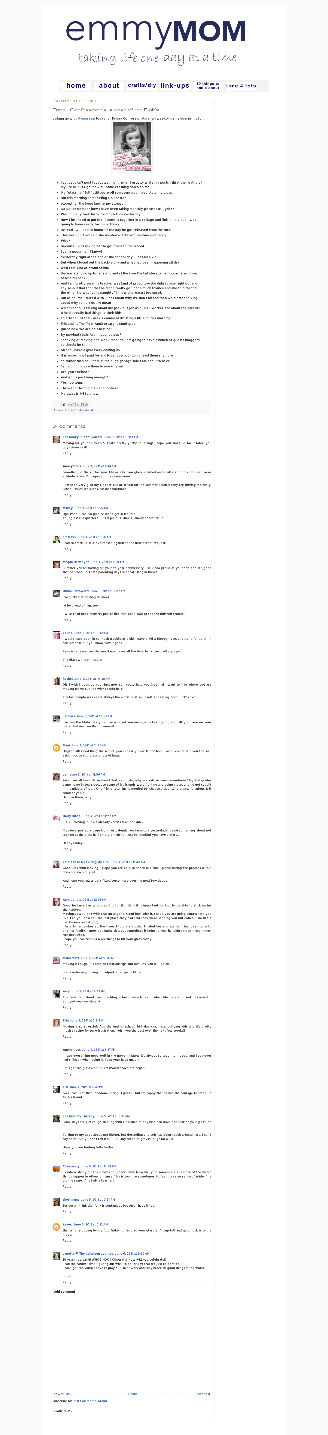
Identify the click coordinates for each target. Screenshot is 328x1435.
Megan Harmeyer (76, 562)
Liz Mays (69, 537)
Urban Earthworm (76, 591)
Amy (66, 899)
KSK (65, 1087)
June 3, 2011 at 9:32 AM (91, 633)
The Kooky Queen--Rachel (82, 437)
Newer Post (62, 1394)
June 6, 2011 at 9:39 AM (132, 1253)
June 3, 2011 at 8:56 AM (94, 537)
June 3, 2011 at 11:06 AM (87, 774)
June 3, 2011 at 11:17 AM (99, 816)
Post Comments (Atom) (90, 1401)
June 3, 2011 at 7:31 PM (86, 1020)
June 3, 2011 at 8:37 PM (99, 1049)
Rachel (68, 678)
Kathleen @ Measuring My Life (86, 862)
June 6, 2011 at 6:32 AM (90, 1224)
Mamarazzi (86, 118)
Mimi (66, 745)
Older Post (202, 1394)
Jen (65, 774)
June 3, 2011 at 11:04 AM (88, 745)
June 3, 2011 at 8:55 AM (91, 508)
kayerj (67, 1224)
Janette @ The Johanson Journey (88, 1253)
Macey (68, 508)
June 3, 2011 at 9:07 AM (108, 591)
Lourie (67, 633)
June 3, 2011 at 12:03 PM (88, 899)
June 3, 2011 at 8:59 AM (107, 562)
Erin (66, 1020)
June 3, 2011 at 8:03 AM (121, 437)
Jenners (69, 716)
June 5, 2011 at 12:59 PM (98, 1166)
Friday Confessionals (80, 410)
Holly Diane (72, 816)
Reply (67, 453)
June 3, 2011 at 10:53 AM (94, 716)
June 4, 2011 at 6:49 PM (86, 1087)
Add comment (64, 1291)
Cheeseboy (71, 1166)
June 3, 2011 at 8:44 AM (99, 466)
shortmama (71, 1199)
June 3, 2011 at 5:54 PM (97, 958)
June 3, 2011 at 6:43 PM (88, 991)
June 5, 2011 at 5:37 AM (113, 1116)
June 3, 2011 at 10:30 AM (92, 678)
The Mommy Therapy (78, 1116)
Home (132, 1394)
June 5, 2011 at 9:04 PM (98, 1199)
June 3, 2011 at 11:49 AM (127, 862)
